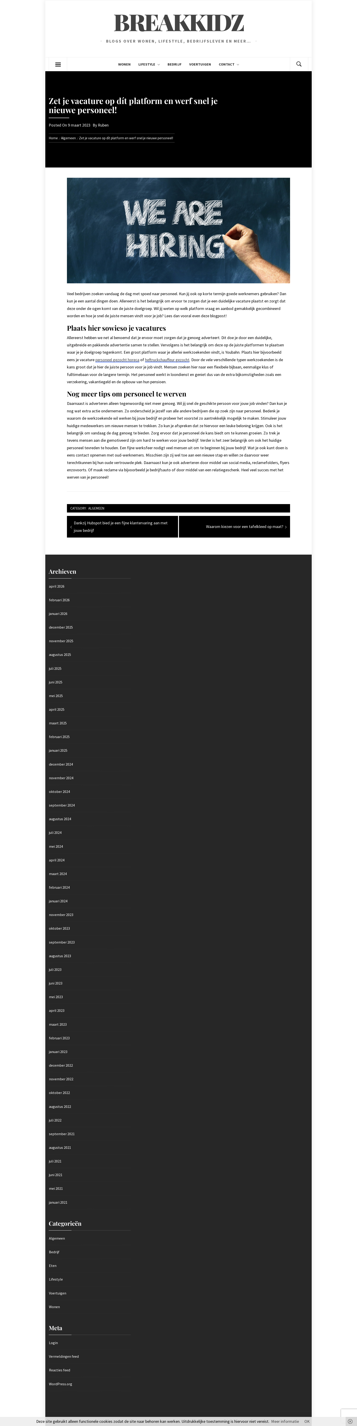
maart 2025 (58, 723)
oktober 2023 (59, 928)
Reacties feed (59, 1370)
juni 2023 (55, 983)
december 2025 (61, 627)
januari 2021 (58, 1202)
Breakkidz (178, 21)
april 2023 (56, 1010)
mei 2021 (56, 1188)
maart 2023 (58, 1024)
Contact (229, 64)
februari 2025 (59, 736)
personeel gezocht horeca (117, 359)
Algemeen (96, 508)
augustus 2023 (60, 956)
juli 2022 (55, 1120)
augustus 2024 (60, 819)
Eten (52, 1265)
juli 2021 (55, 1161)
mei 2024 (56, 846)
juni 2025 (55, 682)
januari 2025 (58, 750)
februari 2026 (59, 600)
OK (307, 1421)
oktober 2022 (59, 1092)
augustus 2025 (60, 654)
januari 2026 (58, 613)
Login (53, 1342)
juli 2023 (55, 969)
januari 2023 (58, 1051)
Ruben (103, 125)
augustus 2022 (60, 1106)
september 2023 (62, 942)
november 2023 (61, 914)
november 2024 (61, 778)
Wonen (124, 64)
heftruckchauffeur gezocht (167, 359)
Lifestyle (149, 64)
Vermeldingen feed (64, 1356)
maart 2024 (58, 873)
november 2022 (61, 1079)
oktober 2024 (59, 791)
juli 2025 (55, 668)
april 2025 (56, 709)
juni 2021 (55, 1174)
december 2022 (61, 1065)
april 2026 (56, 586)
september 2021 (62, 1134)
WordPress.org (60, 1384)
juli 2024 (55, 832)
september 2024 (62, 805)
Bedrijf (174, 64)
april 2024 (56, 860)
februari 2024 (59, 887)
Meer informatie (285, 1421)
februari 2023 (59, 1038)
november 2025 (61, 641)
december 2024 (61, 764)
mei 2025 (56, 695)
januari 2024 (58, 901)
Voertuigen (200, 64)
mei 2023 (56, 997)
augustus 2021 (60, 1147)
